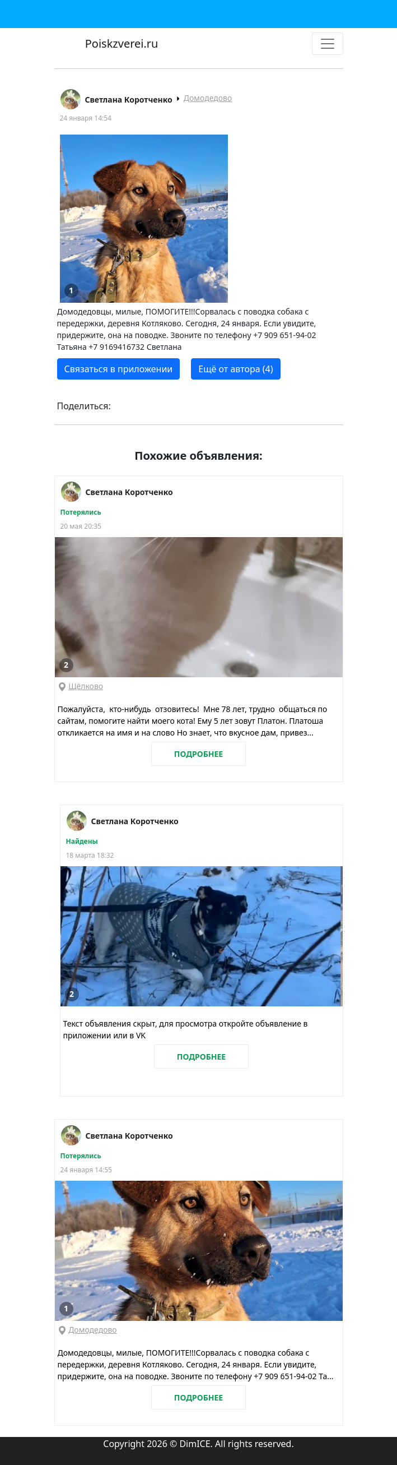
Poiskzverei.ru (120, 43)
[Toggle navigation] (327, 44)
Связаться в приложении (118, 369)
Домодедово (208, 98)
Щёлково (85, 686)
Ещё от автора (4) (235, 369)
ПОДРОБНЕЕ (198, 753)
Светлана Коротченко (128, 99)
